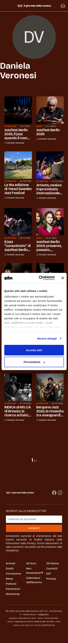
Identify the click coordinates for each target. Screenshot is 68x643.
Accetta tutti (34, 349)
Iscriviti (34, 528)
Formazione (13, 573)
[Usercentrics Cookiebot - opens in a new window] (40, 278)
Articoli (10, 563)
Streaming (12, 594)
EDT (48, 573)
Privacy (51, 578)
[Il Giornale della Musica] (34, 5)
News (9, 578)
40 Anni (31, 563)
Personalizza (34, 361)
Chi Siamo (52, 563)
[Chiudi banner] (62, 278)
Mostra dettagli (47, 338)
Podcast (11, 583)
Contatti (51, 568)
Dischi (10, 568)
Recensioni (13, 588)
